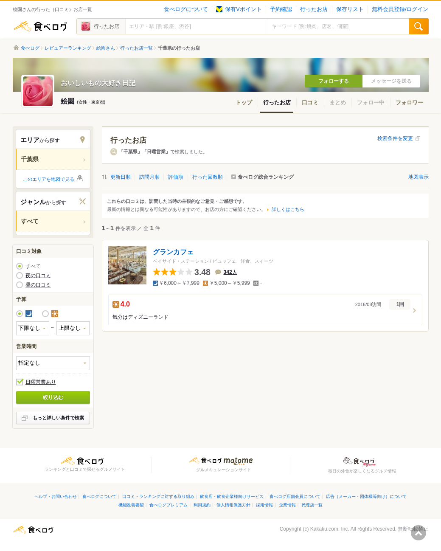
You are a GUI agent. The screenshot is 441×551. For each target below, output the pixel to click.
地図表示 (418, 177)
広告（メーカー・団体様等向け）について (366, 496)
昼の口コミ (38, 285)
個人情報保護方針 (233, 505)
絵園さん (105, 48)
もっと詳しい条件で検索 (58, 417)
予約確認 (281, 9)
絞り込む (53, 397)
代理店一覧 (312, 505)
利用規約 (202, 505)
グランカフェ (173, 252)
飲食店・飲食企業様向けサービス (232, 496)
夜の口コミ (38, 275)
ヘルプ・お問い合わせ (55, 496)
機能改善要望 (131, 505)
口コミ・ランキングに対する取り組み (158, 496)
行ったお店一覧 (136, 48)
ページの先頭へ (418, 532)
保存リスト (350, 9)
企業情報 (287, 505)
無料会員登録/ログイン (400, 9)
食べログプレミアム (168, 505)
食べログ (40, 26)
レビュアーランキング (68, 48)
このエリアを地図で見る (48, 179)
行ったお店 (314, 9)
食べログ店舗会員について (295, 496)
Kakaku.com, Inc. (329, 529)
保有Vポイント (238, 9)
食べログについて (186, 9)
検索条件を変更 (395, 138)
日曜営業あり (40, 382)
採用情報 (264, 505)
